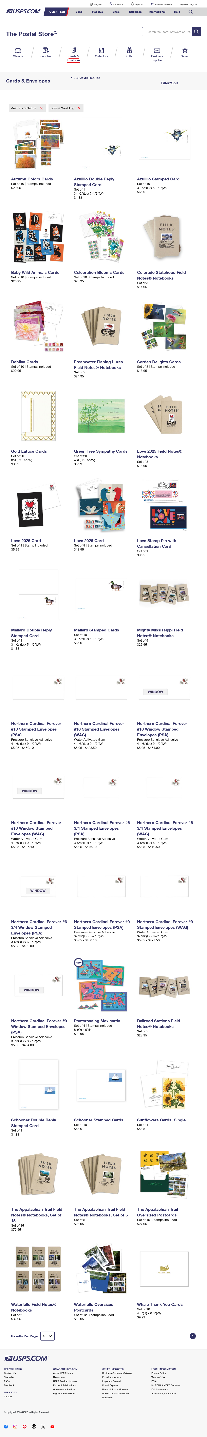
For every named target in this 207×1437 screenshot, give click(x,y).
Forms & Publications (64, 1385)
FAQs (7, 1381)
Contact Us (10, 1373)
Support (139, 4)
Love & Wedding (63, 108)
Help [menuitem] (177, 11)
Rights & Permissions (64, 1393)
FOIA (153, 1381)
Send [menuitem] (79, 11)
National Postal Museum (115, 1389)
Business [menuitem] (135, 11)
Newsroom (59, 1377)
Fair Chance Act (159, 1389)
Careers (8, 1396)
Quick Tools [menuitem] (57, 11)
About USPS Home (63, 1373)
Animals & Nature (24, 108)
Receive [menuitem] (97, 11)
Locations (118, 4)
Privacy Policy (158, 1373)
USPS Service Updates (65, 1381)
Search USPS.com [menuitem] (191, 12)
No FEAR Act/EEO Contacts (165, 1385)
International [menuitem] (157, 11)
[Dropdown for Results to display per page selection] (47, 1336)
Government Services (64, 1389)
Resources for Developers (115, 1393)
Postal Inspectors (111, 1377)
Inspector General (111, 1381)
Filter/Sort (169, 83)
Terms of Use (158, 1377)
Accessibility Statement (163, 1393)
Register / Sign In (188, 4)
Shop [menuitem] (116, 11)
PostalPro (107, 1397)
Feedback (9, 1385)
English (93, 4)
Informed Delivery (163, 4)
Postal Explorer (110, 1385)
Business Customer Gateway (117, 1373)
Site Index (9, 1377)
